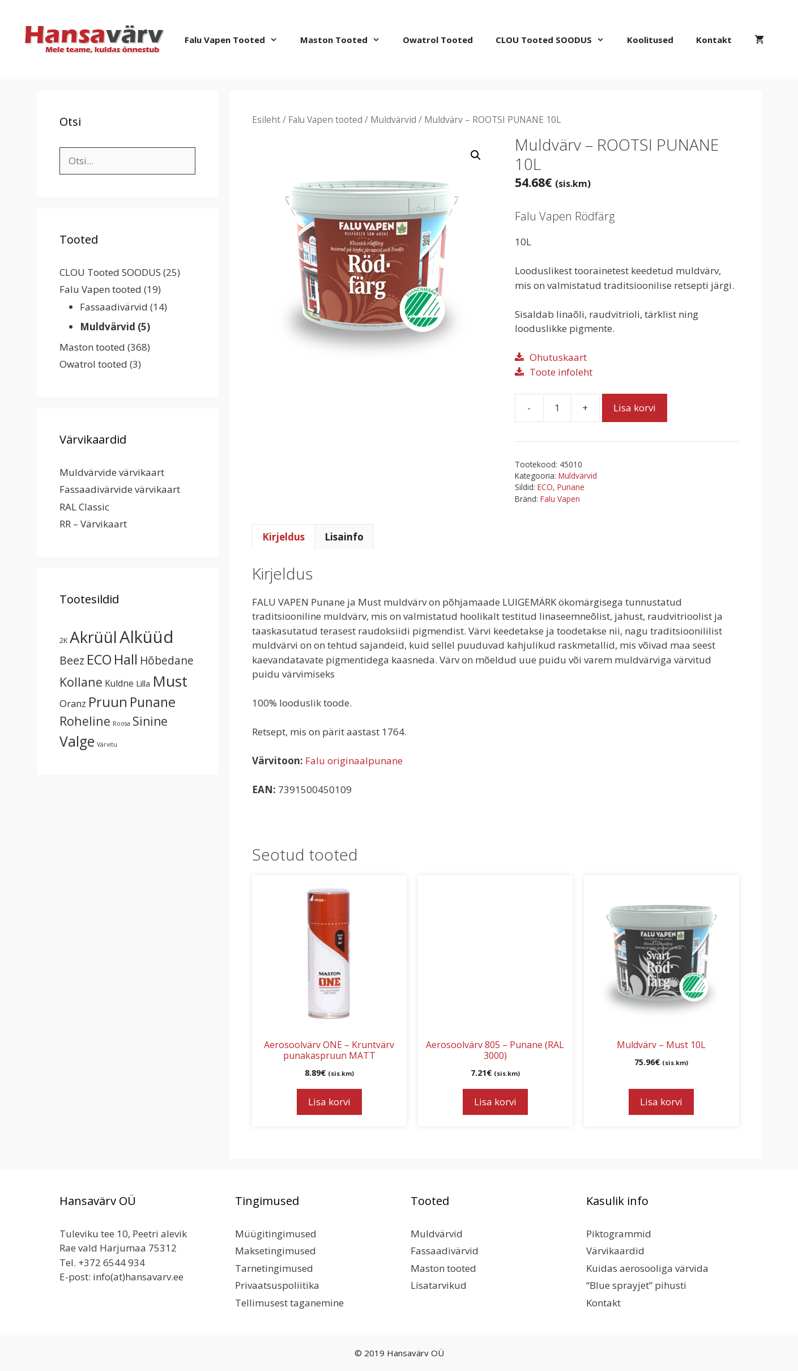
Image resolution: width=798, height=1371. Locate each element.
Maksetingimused (275, 1250)
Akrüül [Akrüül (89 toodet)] (93, 637)
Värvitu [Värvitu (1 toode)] (107, 744)
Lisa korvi (634, 407)
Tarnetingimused (274, 1268)
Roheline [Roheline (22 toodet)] (84, 721)
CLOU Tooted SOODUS (556, 40)
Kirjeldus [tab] (283, 536)
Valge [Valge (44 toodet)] (77, 741)
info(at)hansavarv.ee (138, 1276)
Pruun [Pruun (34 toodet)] (107, 702)
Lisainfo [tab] (344, 536)
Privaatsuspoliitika (277, 1285)
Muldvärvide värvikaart (111, 472)
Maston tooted (345, 40)
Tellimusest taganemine (289, 1302)
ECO (545, 487)
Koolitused (650, 39)
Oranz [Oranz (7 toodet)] (72, 703)
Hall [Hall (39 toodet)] (126, 659)
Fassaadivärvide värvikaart (119, 489)
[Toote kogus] (557, 408)
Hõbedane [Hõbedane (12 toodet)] (167, 660)
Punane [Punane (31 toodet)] (153, 702)
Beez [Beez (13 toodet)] (71, 660)
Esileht (266, 119)
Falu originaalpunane (354, 760)
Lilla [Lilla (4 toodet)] (143, 683)
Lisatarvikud (439, 1285)
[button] (476, 155)
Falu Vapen (560, 498)
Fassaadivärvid (114, 306)
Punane (570, 487)
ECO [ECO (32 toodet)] (99, 659)
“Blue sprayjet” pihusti (636, 1285)
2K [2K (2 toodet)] (63, 640)
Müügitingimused (276, 1233)
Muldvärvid (393, 119)
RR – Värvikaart (93, 523)
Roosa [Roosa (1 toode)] (121, 723)
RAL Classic (84, 506)
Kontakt (714, 39)
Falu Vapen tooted (237, 40)
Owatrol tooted (438, 39)
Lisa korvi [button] (329, 1101)
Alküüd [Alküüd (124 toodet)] (147, 636)
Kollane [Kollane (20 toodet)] (81, 682)
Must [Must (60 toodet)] (169, 681)
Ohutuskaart (558, 357)
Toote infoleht (561, 371)
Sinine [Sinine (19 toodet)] (150, 721)
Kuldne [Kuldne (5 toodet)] (119, 683)
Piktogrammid (618, 1233)
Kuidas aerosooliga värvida (647, 1268)
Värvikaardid (615, 1250)
